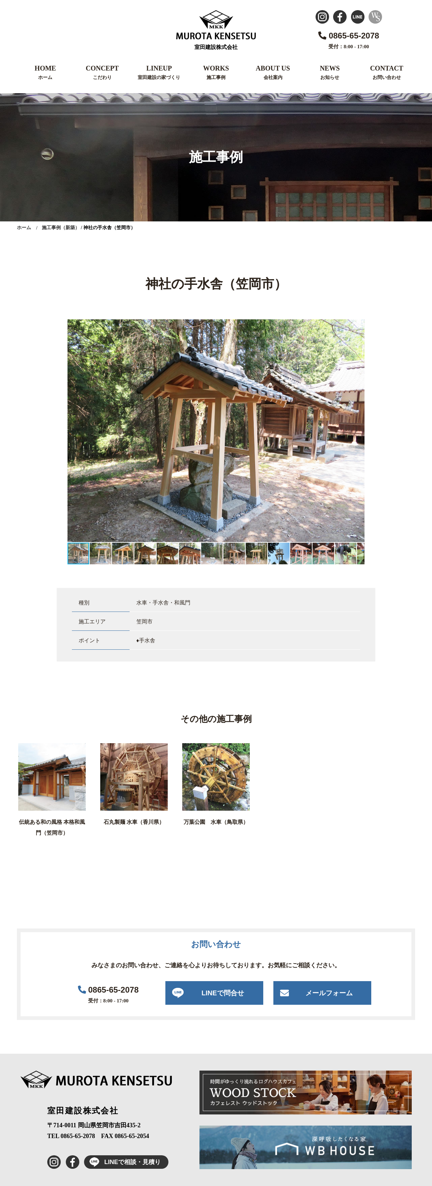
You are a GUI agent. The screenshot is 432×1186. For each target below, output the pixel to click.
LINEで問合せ (222, 993)
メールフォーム (329, 993)
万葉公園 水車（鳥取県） (216, 822)
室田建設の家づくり (159, 77)
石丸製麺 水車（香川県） (134, 822)
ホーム (45, 77)
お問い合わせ (387, 77)
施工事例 (216, 77)
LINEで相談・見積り (122, 1162)
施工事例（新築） (61, 227)
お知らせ (329, 77)
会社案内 (273, 77)
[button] (358, 325)
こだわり (102, 77)
